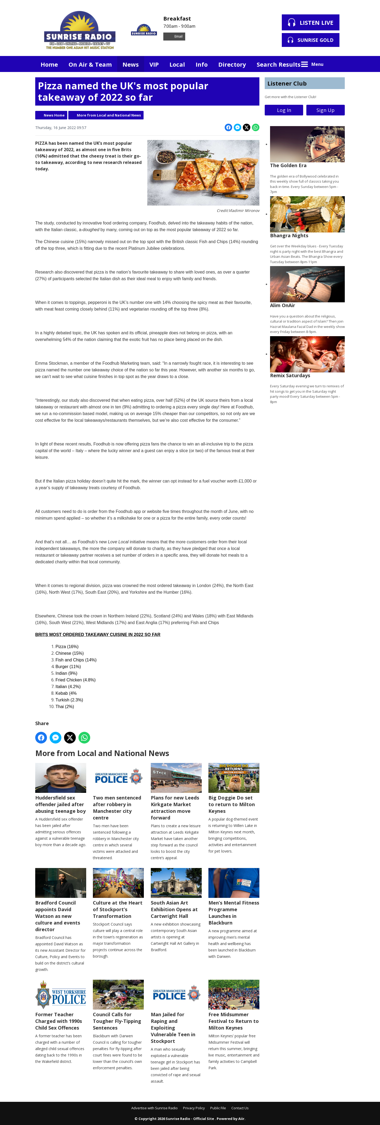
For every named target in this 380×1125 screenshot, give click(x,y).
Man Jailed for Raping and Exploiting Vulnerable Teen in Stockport (176, 1012)
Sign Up (325, 110)
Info (202, 64)
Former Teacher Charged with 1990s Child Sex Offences (60, 1005)
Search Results (278, 64)
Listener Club (287, 83)
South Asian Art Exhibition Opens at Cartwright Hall (176, 893)
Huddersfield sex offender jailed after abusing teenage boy (60, 788)
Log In (284, 110)
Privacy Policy (194, 1108)
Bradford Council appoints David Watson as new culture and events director (60, 900)
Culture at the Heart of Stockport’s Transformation (118, 893)
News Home (54, 115)
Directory (232, 64)
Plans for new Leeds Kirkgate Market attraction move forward (176, 792)
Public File (218, 1108)
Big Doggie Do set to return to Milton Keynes (233, 788)
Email (174, 36)
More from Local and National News (109, 115)
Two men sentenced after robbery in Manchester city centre (118, 792)
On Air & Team (90, 64)
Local (177, 64)
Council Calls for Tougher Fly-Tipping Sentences (118, 1005)
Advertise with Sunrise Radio (154, 1108)
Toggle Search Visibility (337, 64)
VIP (154, 64)
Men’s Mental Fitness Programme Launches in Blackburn (233, 897)
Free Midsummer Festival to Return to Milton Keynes (233, 1005)
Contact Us (240, 1108)
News (130, 64)
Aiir (241, 1118)
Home (49, 64)
